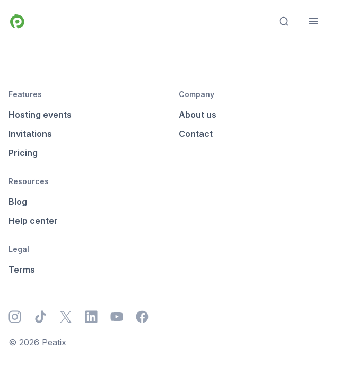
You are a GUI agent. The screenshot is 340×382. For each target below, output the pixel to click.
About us (197, 114)
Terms (21, 269)
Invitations (30, 133)
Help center (33, 220)
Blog (17, 201)
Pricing (23, 152)
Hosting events (40, 114)
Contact (196, 133)
